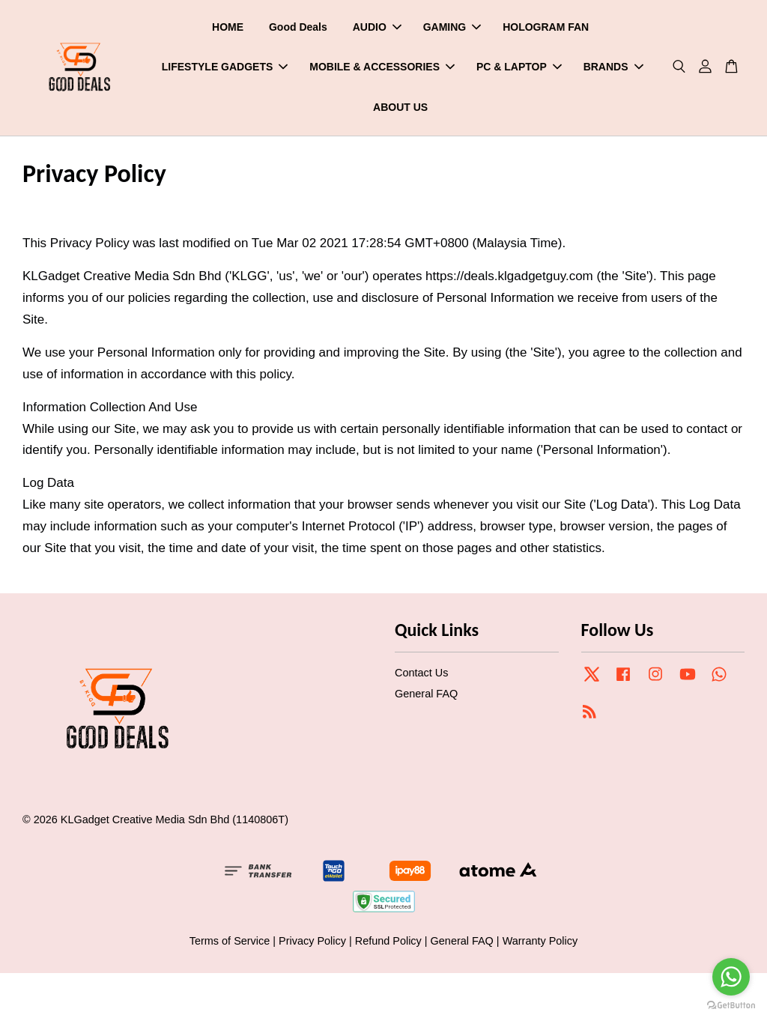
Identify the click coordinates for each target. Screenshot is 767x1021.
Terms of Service (230, 942)
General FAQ (426, 694)
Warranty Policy (540, 942)
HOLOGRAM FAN (546, 27)
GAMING (452, 27)
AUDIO (377, 27)
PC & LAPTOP (519, 67)
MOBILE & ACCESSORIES (382, 67)
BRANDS (613, 67)
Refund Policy (388, 942)
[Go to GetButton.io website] (731, 1006)
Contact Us (421, 673)
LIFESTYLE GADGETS (225, 67)
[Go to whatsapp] (731, 977)
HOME (227, 27)
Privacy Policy (312, 942)
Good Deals (298, 27)
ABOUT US (400, 108)
